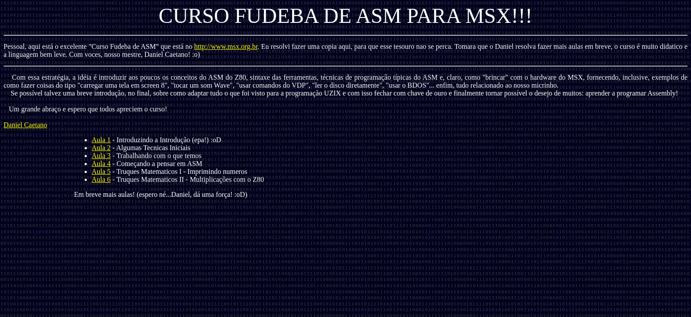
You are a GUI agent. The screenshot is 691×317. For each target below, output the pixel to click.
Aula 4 (101, 163)
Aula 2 (101, 147)
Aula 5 (101, 171)
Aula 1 (101, 140)
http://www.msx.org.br (225, 46)
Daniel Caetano (25, 125)
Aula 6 (101, 179)
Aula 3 (101, 155)
